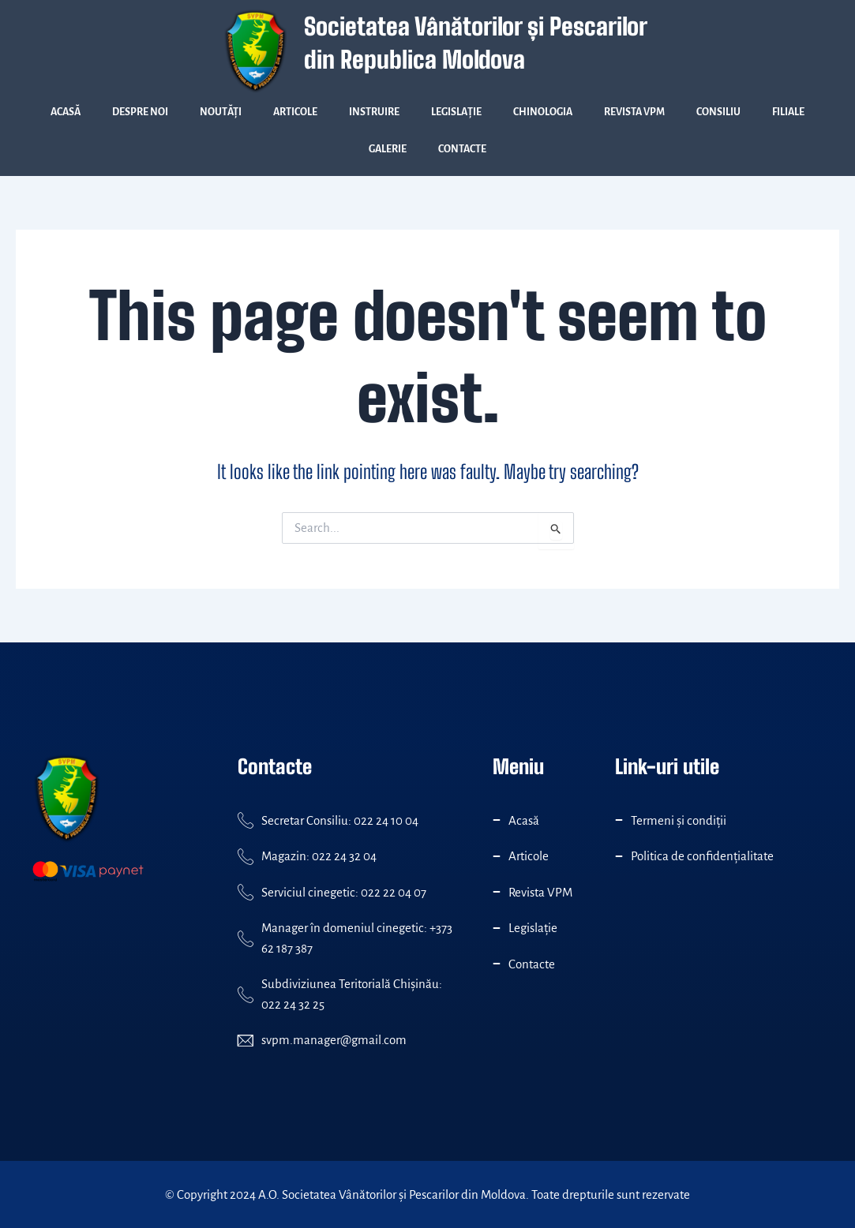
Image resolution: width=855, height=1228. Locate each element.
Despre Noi (140, 112)
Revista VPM (634, 112)
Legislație (456, 112)
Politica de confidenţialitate (702, 856)
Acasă (66, 112)
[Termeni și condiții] (619, 820)
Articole (295, 112)
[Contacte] (497, 964)
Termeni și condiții (678, 820)
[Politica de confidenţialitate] (619, 856)
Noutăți (221, 112)
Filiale (788, 112)
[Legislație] (497, 928)
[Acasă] (497, 820)
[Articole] (497, 856)
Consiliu (718, 112)
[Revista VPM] (497, 892)
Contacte (462, 149)
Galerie (388, 149)
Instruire (374, 112)
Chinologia (542, 112)
